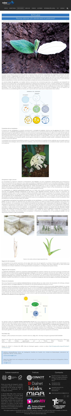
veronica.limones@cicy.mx (9, 355)
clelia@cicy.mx (7, 362)
